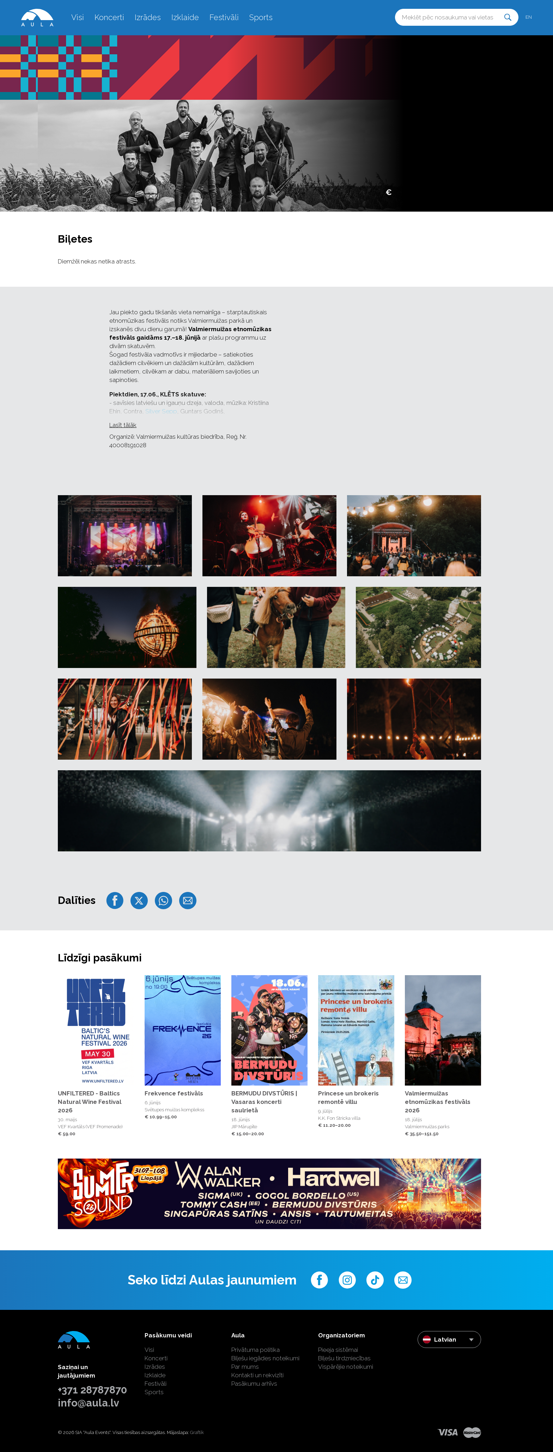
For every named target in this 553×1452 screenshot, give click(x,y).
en (528, 17)
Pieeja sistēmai (338, 1349)
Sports (261, 17)
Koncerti (109, 17)
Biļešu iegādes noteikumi (265, 1358)
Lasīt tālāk (122, 425)
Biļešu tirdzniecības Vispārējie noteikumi (345, 1362)
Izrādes (148, 17)
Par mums (245, 1366)
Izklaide (185, 17)
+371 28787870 (92, 1390)
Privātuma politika (255, 1349)
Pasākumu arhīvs (254, 1383)
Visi (77, 17)
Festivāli (224, 17)
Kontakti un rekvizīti (257, 1375)
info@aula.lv (88, 1403)
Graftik (197, 1432)
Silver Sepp (161, 411)
